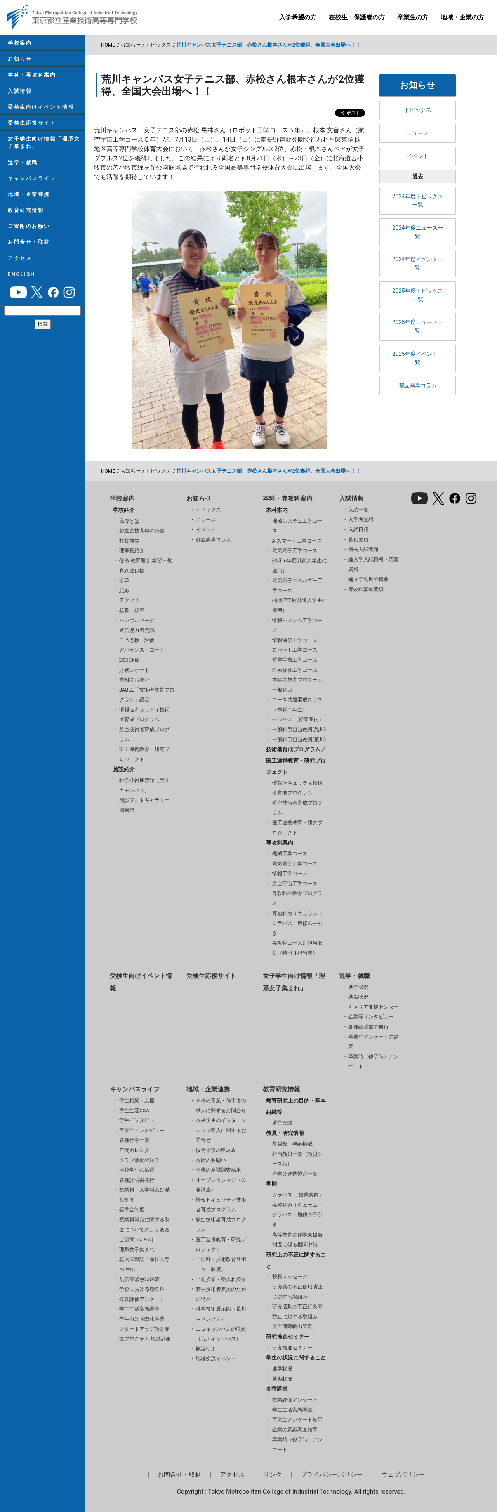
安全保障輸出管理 (292, 1326)
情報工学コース (290, 873)
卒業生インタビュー (142, 1130)
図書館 (126, 810)
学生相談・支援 (137, 1100)
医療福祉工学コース (295, 670)
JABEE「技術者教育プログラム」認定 (146, 695)
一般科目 (282, 690)
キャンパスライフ (32, 178)
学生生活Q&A (134, 1110)
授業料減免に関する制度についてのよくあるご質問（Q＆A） (144, 1229)
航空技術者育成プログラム (144, 734)
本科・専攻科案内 (32, 75)
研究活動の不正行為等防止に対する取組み (297, 1312)
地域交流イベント (216, 1358)
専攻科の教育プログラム (297, 898)
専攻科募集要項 (366, 589)
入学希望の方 (297, 17)
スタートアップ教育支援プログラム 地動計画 (145, 1334)
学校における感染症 (142, 1289)
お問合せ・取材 (29, 242)
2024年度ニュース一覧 (417, 232)
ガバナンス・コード (142, 650)
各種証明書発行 (137, 1180)
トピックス (158, 45)
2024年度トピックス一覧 (417, 200)
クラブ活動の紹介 (139, 1160)
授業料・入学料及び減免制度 (144, 1195)
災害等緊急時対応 (139, 1279)
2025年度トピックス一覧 (417, 295)
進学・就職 (23, 162)
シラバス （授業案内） (298, 719)
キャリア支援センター (373, 1007)
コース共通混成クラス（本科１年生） (297, 705)
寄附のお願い (134, 680)
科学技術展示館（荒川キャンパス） (144, 785)
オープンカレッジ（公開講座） (221, 1185)
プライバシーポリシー (332, 1474)
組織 (124, 590)
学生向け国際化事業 (142, 1319)
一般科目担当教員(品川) (299, 729)
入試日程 (358, 529)
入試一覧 (358, 510)
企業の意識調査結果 (218, 1170)
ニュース (418, 133)
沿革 (124, 580)
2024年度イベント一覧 (417, 263)
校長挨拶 (129, 541)
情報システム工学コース (297, 625)
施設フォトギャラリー (144, 800)
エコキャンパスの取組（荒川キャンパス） (221, 1334)
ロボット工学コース (295, 650)
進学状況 (358, 987)
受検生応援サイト (32, 123)
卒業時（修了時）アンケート (373, 1062)
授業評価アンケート (142, 1299)
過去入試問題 (363, 549)
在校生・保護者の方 (357, 17)
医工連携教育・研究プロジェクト (144, 754)
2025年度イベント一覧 (417, 358)
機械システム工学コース (297, 526)
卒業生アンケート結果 (297, 1419)
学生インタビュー (139, 1120)
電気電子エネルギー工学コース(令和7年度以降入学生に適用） (299, 595)
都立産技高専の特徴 (142, 531)
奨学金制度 (131, 1209)
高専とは (129, 521)
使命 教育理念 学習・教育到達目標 (145, 566)
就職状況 (358, 997)
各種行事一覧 (134, 1140)
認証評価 (129, 660)
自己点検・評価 (137, 640)
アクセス (20, 258)
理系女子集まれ (137, 1249)
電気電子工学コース (295, 864)
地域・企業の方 (462, 17)
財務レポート (134, 670)
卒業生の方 (412, 17)
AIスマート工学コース (297, 541)
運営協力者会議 (137, 630)
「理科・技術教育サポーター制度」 (221, 1264)
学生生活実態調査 (139, 1309)
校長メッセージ (290, 1277)
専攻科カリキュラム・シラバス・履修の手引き (297, 923)
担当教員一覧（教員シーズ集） (297, 1159)
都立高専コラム (418, 385)
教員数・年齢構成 (292, 1144)
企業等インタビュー (371, 1017)
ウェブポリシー (403, 1474)
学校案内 (20, 43)
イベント (418, 156)
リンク (272, 1474)
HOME (108, 45)
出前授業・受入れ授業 (221, 1279)
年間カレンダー (137, 1150)
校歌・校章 (131, 610)
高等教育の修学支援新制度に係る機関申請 (297, 1240)
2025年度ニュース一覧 (417, 326)
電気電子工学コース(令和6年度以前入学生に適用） (299, 560)
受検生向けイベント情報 (41, 107)
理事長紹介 (131, 550)
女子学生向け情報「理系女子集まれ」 (44, 142)
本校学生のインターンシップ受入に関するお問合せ (221, 1130)
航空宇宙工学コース (295, 660)
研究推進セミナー (292, 1348)
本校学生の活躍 (137, 1170)
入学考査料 (361, 519)
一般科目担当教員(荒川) (299, 739)
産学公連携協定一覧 (295, 1174)
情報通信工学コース (295, 640)
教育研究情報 (26, 210)
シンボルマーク (137, 620)
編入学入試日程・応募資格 (373, 564)
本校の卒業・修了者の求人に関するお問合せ (221, 1105)
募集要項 (358, 540)
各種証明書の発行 (368, 1027)
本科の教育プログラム (297, 680)
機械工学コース (290, 854)
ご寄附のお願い (29, 226)
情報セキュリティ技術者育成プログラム (144, 715)
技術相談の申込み (216, 1150)
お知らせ (20, 59)
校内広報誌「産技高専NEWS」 (144, 1264)
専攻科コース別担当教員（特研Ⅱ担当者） (297, 948)
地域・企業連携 (29, 194)
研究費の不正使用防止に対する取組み (297, 1292)
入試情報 (20, 91)
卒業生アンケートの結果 (373, 1042)
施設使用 (206, 1349)
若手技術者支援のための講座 (221, 1294)
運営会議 (282, 1123)
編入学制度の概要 (368, 579)
